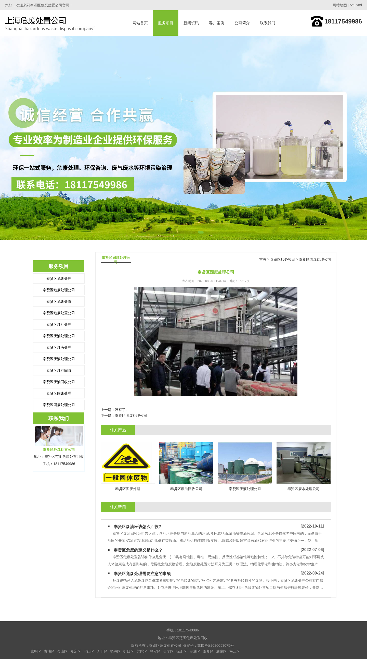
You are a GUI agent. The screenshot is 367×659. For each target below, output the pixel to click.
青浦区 (49, 651)
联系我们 (267, 23)
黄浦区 (195, 651)
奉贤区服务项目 (282, 259)
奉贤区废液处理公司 (59, 359)
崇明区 (36, 651)
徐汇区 (181, 651)
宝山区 (89, 651)
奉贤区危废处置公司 (59, 313)
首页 (262, 259)
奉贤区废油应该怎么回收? (137, 526)
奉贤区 (208, 651)
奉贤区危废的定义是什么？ (138, 550)
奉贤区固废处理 (58, 393)
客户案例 (216, 23)
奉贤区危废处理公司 (59, 290)
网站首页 (140, 23)
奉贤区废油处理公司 (59, 336)
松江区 (234, 651)
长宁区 (168, 651)
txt (351, 5)
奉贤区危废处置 (58, 301)
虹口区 (128, 651)
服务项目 (165, 23)
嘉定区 (75, 651)
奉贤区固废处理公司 (59, 405)
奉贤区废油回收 (58, 370)
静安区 (155, 651)
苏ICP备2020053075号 (215, 645)
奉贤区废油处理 (58, 324)
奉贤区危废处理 (58, 278)
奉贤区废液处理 (58, 347)
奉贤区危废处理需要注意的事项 (142, 573)
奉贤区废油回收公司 (59, 382)
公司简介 (242, 23)
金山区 (62, 651)
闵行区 (102, 651)
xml (359, 5)
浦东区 (221, 651)
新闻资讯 (191, 23)
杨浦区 (115, 651)
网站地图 (340, 5)
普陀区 (142, 651)
